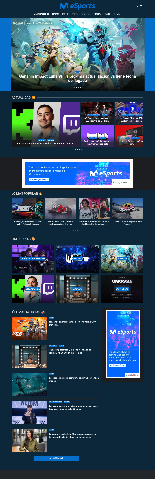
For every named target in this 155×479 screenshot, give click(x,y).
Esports (55, 14)
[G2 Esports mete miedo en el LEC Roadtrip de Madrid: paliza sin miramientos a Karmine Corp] (97, 113)
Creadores (86, 14)
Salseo (107, 14)
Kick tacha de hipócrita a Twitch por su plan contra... (46, 143)
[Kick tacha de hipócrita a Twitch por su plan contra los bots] (46, 124)
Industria (97, 14)
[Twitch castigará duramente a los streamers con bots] (97, 136)
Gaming (65, 14)
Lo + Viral (117, 14)
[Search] (137, 6)
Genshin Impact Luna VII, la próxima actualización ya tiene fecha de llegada (77, 78)
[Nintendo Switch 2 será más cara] (132, 136)
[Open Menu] (141, 6)
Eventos (75, 14)
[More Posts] (56, 458)
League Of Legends (41, 14)
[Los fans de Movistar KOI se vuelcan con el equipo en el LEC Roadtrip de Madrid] (132, 113)
